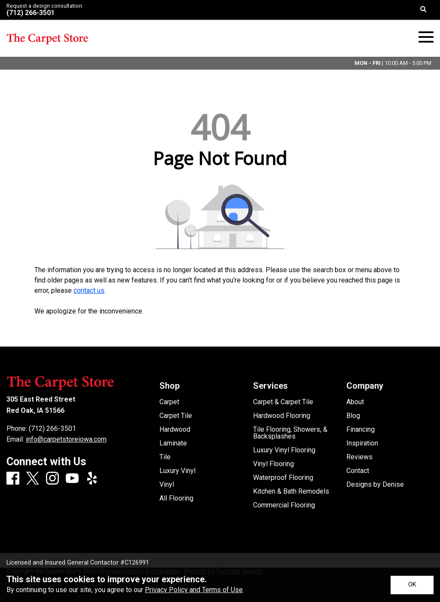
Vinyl (166, 484)
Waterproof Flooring (283, 477)
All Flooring (176, 498)
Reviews (359, 457)
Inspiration (362, 443)
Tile (165, 457)
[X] (32, 479)
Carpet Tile (175, 415)
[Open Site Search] (423, 10)
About (355, 402)
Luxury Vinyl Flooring (284, 450)
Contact (357, 470)
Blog (353, 415)
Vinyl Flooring (273, 464)
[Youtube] (72, 479)
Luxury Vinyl (177, 470)
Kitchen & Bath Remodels (291, 491)
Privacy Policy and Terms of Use (194, 590)
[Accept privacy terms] (412, 585)
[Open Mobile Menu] (426, 37)
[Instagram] (52, 479)
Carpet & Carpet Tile (283, 402)
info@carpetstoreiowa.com (66, 439)
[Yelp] (92, 479)
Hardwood (174, 429)
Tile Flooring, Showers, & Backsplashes (290, 433)
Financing (360, 429)
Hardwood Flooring (281, 415)
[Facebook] (12, 479)
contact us (88, 290)
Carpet (169, 402)
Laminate (173, 443)
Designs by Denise (375, 484)
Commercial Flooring (284, 505)
